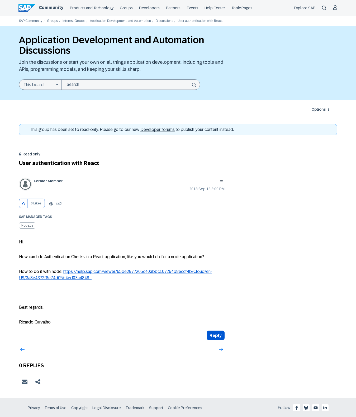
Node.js (27, 225)
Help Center (215, 8)
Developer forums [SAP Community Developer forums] (157, 129)
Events (192, 8)
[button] (23, 203)
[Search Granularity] (40, 84)
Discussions (164, 21)
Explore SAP (304, 8)
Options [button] (318, 109)
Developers (149, 8)
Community (51, 7)
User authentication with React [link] (200, 21)
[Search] (130, 84)
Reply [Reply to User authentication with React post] (216, 335)
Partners (173, 8)
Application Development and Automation (120, 21)
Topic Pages (241, 8)
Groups (126, 8)
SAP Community (30, 21)
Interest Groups (74, 21)
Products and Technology (91, 8)
